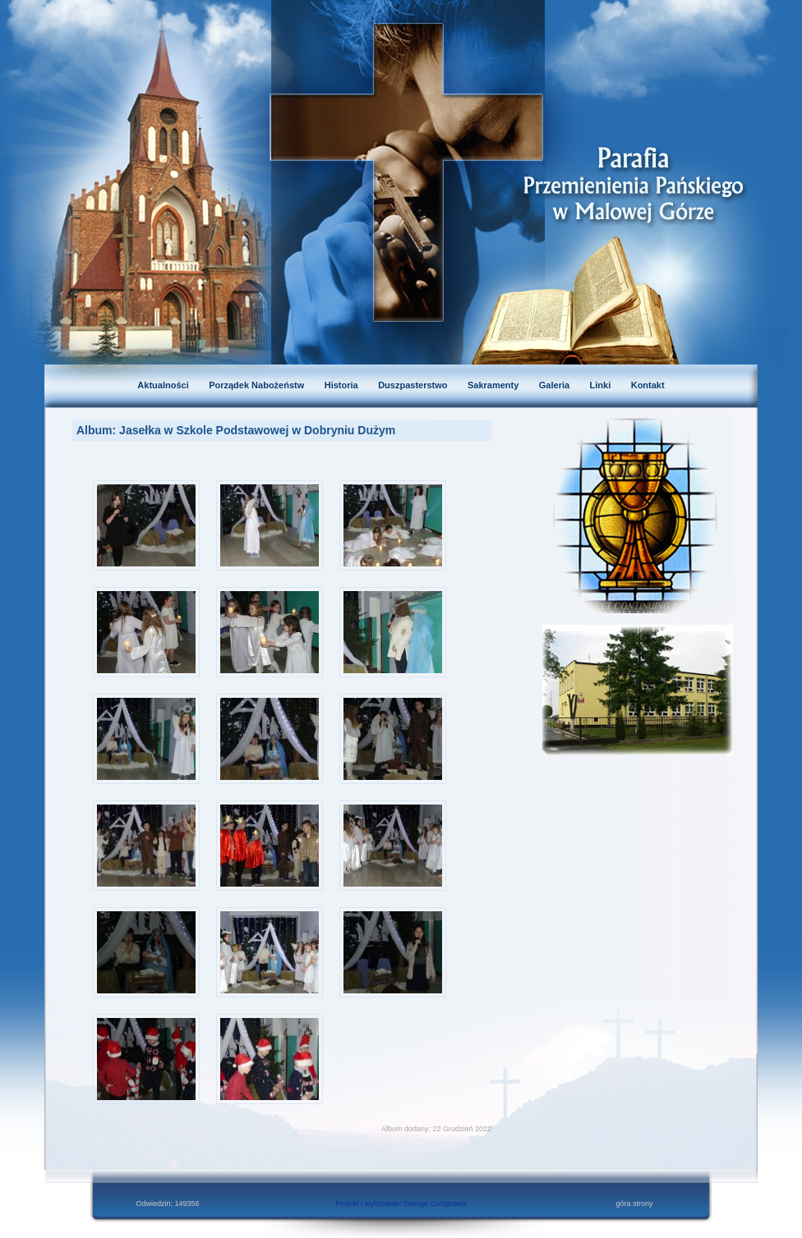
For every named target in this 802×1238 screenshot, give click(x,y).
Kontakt (648, 385)
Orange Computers (435, 1203)
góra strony (633, 1203)
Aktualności (162, 385)
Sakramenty (493, 385)
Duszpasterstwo (412, 385)
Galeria (554, 385)
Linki (600, 385)
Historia (341, 385)
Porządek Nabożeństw (256, 385)
